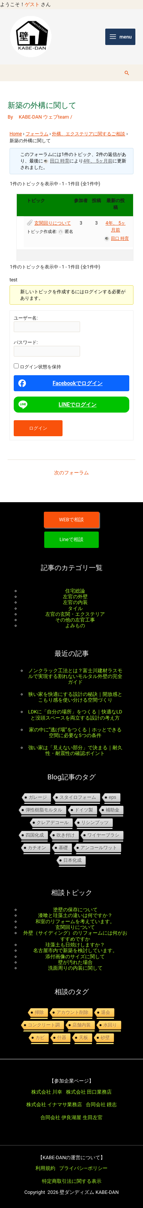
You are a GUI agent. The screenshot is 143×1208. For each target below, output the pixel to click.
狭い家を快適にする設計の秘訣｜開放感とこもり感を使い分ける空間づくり (75, 697)
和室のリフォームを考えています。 (75, 921)
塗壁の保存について (75, 909)
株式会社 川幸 (46, 1092)
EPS (112, 797)
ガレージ (38, 797)
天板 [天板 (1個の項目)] (83, 1037)
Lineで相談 (71, 539)
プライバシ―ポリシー (83, 1168)
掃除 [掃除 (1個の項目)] (39, 1012)
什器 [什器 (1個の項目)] (61, 1037)
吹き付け (65, 835)
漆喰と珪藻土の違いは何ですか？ (75, 915)
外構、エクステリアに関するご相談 (88, 134)
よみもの (75, 625)
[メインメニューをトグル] (120, 37)
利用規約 (45, 1168)
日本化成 (72, 860)
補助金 (112, 810)
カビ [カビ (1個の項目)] (40, 1037)
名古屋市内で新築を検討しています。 (75, 950)
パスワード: (26, 342)
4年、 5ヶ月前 (97, 161)
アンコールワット (98, 847)
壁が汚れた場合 (75, 962)
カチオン (37, 847)
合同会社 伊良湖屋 (60, 1117)
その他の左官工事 (75, 620)
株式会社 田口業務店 (89, 1092)
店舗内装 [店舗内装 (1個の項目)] (81, 1025)
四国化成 (35, 835)
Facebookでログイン (60, 383)
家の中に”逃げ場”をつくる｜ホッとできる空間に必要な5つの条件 (75, 732)
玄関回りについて (52, 223)
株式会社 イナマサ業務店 (54, 1104)
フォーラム (37, 134)
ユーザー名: (26, 318)
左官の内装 (75, 602)
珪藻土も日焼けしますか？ (75, 945)
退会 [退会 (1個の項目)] (105, 1012)
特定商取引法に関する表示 (71, 1181)
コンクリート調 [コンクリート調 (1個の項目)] (44, 1025)
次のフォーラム (71, 472)
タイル (75, 608)
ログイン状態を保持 (40, 366)
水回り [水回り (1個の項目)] (110, 1025)
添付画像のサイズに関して (75, 956)
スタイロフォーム (77, 797)
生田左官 (93, 1117)
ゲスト (32, 4)
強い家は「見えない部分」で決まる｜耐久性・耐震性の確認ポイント (75, 750)
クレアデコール (53, 822)
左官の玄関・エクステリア (75, 614)
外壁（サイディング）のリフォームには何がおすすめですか (75, 935)
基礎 (63, 847)
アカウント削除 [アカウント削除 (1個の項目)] (72, 1012)
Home (16, 134)
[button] (127, 73)
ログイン (38, 428)
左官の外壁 (75, 596)
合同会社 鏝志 (101, 1104)
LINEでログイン (56, 404)
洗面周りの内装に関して (75, 968)
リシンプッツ (95, 822)
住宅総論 (75, 591)
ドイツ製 (84, 810)
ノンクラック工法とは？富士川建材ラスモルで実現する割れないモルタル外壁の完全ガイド (75, 676)
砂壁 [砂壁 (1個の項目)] (105, 1037)
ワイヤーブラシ (103, 835)
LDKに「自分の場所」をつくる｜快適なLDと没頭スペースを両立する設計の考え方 (75, 714)
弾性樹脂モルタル (44, 810)
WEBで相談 (71, 519)
